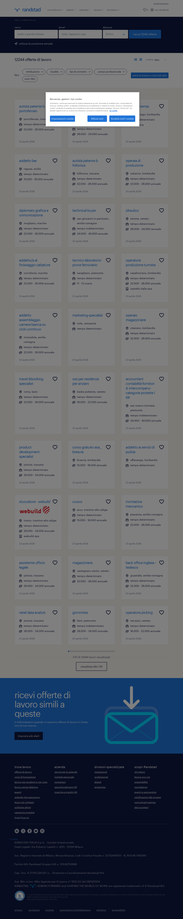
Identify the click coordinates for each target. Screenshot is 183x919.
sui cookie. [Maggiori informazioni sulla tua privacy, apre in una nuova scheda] (113, 111)
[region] (92, 109)
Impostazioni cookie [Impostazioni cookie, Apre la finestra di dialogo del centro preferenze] (62, 118)
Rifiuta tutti (97, 118)
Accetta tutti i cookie (122, 118)
